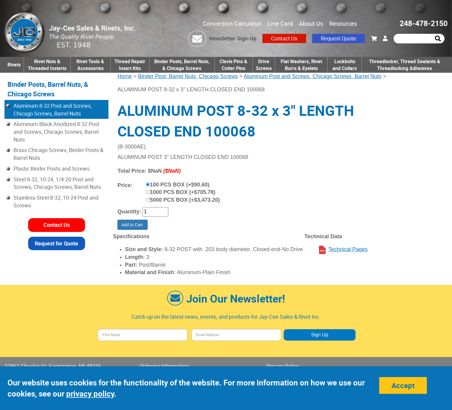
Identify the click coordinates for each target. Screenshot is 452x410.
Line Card (280, 23)
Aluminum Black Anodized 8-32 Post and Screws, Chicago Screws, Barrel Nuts (56, 131)
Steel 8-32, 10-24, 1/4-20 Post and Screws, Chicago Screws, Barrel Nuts (57, 183)
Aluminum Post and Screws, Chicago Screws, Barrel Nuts (312, 76)
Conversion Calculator (232, 23)
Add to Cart (132, 224)
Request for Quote (56, 243)
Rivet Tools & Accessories (90, 65)
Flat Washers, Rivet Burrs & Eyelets (301, 65)
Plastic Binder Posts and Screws (51, 168)
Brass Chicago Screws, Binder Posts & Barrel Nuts (58, 153)
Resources (343, 23)
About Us (311, 23)
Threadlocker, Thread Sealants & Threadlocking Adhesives (404, 65)
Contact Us (284, 38)
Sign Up (319, 334)
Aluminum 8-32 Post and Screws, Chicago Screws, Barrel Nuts (52, 109)
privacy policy (90, 393)
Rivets (14, 64)
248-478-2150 (424, 23)
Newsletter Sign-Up (232, 38)
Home (124, 76)
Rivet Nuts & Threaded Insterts (47, 65)
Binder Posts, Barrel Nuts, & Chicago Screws (181, 65)
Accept (403, 385)
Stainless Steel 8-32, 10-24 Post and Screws (56, 201)
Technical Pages (348, 249)
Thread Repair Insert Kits (129, 65)
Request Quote (338, 38)
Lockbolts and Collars (344, 65)
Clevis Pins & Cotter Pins (233, 65)
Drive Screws (264, 65)
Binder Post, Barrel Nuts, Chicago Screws (188, 76)
